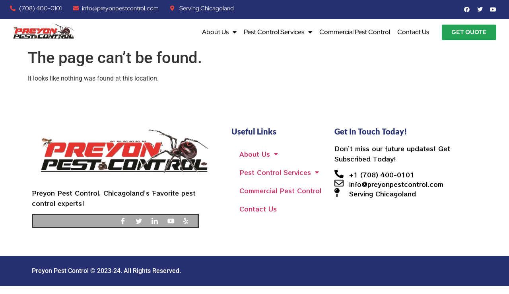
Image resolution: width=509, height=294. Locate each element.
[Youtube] (173, 221)
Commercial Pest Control (354, 32)
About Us (219, 32)
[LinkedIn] (157, 221)
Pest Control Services (278, 32)
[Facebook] (126, 221)
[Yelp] (189, 221)
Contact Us (413, 32)
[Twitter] (142, 221)
